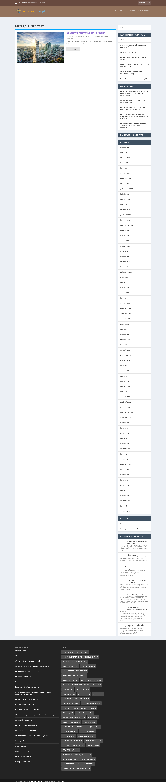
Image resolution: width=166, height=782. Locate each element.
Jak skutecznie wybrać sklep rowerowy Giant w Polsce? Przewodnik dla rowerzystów (134, 91)
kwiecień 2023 (125, 234)
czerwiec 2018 (125, 431)
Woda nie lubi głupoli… (135, 592)
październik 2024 (126, 187)
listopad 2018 (125, 405)
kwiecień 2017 (125, 494)
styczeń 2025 (125, 171)
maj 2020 (123, 327)
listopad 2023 (125, 218)
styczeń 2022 (125, 260)
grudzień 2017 (125, 462)
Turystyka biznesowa (23, 739)
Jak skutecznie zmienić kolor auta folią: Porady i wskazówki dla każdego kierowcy (134, 114)
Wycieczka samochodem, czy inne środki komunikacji (132, 71)
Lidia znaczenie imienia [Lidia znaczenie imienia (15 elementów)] (91, 702)
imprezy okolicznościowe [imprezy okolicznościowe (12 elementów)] (91, 678)
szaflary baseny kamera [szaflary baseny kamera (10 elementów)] (72, 739)
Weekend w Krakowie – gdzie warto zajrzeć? (133, 56)
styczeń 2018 (125, 457)
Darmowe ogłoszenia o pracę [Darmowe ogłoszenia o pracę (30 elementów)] (75, 660)
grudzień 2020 (125, 307)
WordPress (61, 780)
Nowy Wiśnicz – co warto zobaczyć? (133, 77)
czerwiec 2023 (125, 229)
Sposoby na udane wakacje (25, 703)
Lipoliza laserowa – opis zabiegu (134, 566)
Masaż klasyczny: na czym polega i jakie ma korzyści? (133, 99)
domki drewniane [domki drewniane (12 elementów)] (88, 664)
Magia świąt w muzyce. (23, 718)
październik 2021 (126, 270)
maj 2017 (123, 488)
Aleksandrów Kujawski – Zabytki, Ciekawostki (32, 664)
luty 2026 (123, 151)
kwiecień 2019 (125, 379)
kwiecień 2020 (125, 333)
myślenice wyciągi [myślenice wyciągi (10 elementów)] (88, 706)
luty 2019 (123, 390)
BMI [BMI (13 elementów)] (86, 650)
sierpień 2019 (125, 359)
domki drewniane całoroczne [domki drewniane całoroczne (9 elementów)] (75, 669)
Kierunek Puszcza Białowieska (26, 729)
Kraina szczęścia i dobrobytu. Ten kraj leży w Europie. (134, 64)
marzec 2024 (125, 197)
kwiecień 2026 (125, 145)
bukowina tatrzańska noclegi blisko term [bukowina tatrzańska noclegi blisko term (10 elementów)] (80, 655)
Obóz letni (19, 680)
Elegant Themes (36, 780)
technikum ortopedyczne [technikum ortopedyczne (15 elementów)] (73, 743)
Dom (114, 12)
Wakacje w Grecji (21, 654)
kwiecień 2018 (125, 442)
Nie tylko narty (132, 553)
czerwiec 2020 (125, 322)
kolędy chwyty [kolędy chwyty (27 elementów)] (84, 692)
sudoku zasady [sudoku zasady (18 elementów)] (69, 734)
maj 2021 (123, 281)
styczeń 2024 (125, 208)
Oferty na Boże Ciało (23, 760)
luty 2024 (123, 203)
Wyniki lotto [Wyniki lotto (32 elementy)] (88, 762)
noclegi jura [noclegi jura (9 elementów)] (68, 711)
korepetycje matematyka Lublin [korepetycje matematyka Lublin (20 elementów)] (76, 697)
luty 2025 (123, 166)
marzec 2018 (125, 447)
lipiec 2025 (124, 161)
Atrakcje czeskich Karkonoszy (26, 723)
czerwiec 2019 (125, 369)
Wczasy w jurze (20, 649)
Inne (121, 12)
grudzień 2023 (125, 213)
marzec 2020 (125, 338)
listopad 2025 (125, 156)
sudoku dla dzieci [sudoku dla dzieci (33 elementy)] (70, 729)
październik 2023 (126, 223)
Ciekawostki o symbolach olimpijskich (136, 580)
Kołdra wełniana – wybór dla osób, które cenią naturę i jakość (133, 106)
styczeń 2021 (125, 301)
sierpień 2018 (125, 421)
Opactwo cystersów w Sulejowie (27, 708)
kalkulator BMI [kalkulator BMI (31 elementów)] (82, 688)
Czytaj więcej (73, 47)
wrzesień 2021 (125, 275)
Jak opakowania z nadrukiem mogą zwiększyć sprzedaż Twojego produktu (133, 123)
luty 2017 (123, 504)
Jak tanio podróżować (23, 675)
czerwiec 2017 (125, 483)
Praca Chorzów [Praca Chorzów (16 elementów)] (89, 720)
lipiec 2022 (124, 249)
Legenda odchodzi (22, 749)
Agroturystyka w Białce (23, 755)
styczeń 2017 (125, 509)
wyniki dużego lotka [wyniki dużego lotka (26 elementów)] (71, 762)
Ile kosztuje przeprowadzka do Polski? (85, 31)
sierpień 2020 (125, 317)
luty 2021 (123, 296)
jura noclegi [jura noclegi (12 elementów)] (68, 688)
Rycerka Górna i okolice (135, 623)
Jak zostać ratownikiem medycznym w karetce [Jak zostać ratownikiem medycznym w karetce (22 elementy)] (82, 683)
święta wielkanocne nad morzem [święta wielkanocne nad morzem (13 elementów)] (76, 767)
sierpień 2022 (125, 244)
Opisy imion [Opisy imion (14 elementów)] (92, 715)
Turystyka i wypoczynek (138, 12)
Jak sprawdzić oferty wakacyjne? (27, 685)
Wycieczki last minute (128, 38)
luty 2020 (123, 343)
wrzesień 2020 (125, 312)
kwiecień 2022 (125, 255)
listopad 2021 (125, 265)
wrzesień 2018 (125, 416)
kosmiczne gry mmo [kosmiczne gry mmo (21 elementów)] (71, 702)
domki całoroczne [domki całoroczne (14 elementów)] (70, 664)
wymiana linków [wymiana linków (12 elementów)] (88, 757)
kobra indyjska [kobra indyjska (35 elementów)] (69, 692)
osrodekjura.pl (79, 34)
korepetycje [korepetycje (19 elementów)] (98, 692)
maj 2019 (123, 374)
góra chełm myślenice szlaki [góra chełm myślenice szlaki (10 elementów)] (74, 674)
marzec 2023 (125, 239)
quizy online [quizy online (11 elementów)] (95, 725)
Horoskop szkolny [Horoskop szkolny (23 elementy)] (70, 678)
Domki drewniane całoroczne (36, 3)
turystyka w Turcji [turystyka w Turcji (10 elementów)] (70, 748)
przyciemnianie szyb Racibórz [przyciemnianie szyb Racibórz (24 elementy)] (74, 725)
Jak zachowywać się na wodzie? (26, 697)
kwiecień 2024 (125, 192)
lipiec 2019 (124, 364)
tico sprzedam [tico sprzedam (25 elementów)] (93, 743)
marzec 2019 (125, 384)
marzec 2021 (125, 291)
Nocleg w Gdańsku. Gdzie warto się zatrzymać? (133, 44)
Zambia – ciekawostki (128, 50)
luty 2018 (123, 452)
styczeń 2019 (125, 395)
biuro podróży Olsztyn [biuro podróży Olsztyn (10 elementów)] (72, 650)
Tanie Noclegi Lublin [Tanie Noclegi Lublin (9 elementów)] (93, 739)
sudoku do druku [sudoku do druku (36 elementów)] (87, 729)
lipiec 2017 (124, 478)
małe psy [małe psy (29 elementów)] (66, 706)
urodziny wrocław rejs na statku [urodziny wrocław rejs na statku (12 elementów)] (77, 753)
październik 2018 (126, 410)
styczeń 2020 (125, 348)
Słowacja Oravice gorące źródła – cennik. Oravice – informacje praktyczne (33, 691)
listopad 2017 (125, 468)
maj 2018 (123, 436)
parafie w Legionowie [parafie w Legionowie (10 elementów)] (71, 720)
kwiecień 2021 (125, 286)
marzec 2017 (125, 499)
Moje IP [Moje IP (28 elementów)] (75, 706)
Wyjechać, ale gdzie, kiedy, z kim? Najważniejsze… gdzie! (36, 713)
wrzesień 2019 (125, 353)
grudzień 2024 (125, 177)
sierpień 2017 (125, 473)
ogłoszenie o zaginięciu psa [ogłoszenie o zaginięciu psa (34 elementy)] (74, 715)
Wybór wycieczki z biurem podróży (28, 659)
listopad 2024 (125, 182)
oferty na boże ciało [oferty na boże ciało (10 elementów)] (84, 711)
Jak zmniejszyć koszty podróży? (27, 670)
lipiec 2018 (124, 426)
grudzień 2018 (125, 400)
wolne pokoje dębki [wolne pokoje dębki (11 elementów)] (70, 757)
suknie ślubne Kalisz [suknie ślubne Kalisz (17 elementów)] (86, 734)
